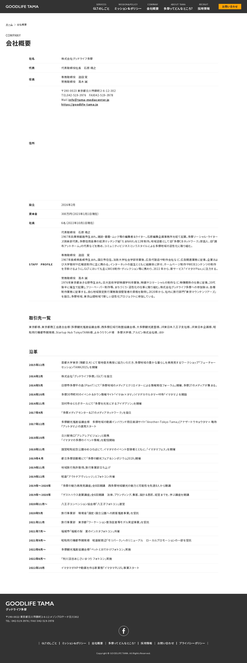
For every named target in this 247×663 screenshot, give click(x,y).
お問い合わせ (230, 6)
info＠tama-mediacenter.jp (89, 100)
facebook (124, 631)
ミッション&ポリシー (74, 643)
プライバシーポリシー (192, 643)
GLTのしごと (49, 643)
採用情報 (146, 643)
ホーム (9, 24)
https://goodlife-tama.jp (79, 104)
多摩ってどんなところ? (121, 643)
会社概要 (97, 643)
